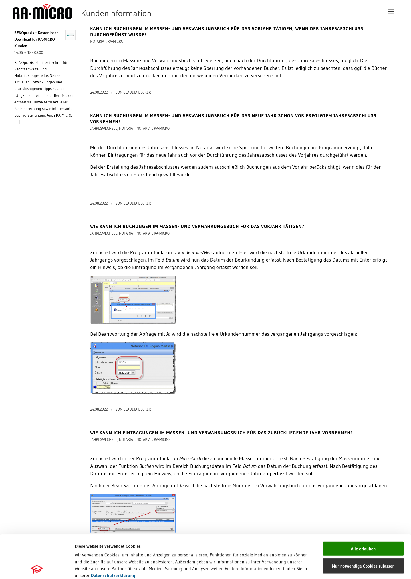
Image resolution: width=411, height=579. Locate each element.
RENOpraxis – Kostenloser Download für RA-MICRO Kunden (36, 39)
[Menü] (391, 11)
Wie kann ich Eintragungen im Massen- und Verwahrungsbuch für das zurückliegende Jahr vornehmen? (221, 432)
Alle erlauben (363, 505)
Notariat (98, 41)
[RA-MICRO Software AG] (105, 11)
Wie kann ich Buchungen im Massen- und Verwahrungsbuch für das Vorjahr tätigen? (197, 226)
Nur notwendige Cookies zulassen (363, 522)
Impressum (86, 539)
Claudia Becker (137, 92)
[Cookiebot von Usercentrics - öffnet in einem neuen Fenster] (37, 568)
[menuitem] (391, 11)
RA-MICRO (115, 41)
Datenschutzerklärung (113, 532)
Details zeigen (294, 567)
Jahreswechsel (103, 128)
